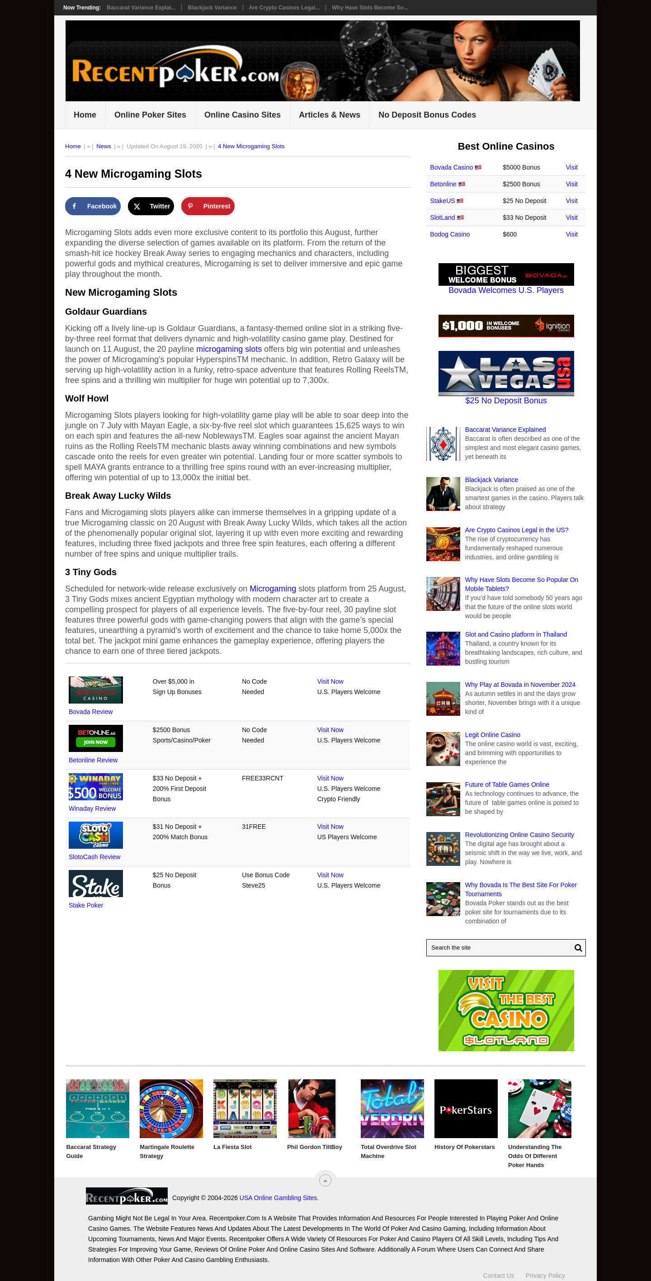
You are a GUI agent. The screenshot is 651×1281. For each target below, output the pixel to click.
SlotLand (442, 217)
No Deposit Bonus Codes (427, 114)
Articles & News (329, 114)
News (103, 146)
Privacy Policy (545, 1271)
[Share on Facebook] (93, 206)
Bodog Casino (450, 234)
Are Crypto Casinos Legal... (284, 8)
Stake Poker (86, 905)
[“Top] (325, 1180)
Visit (572, 167)
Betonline (443, 184)
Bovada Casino (451, 167)
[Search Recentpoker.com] (506, 947)
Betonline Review (93, 760)
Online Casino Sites (242, 114)
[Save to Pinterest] (208, 206)
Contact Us (498, 1271)
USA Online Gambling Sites (196, 1197)
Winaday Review (92, 808)
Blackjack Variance (212, 8)
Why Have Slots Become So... (370, 8)
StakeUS (442, 200)
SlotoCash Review (94, 856)
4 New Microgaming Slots (251, 146)
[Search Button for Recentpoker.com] (576, 947)
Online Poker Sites (150, 114)
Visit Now (330, 681)
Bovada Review (91, 711)
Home (85, 114)
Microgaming (273, 588)
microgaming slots (229, 349)
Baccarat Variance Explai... (141, 8)
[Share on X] (151, 206)
